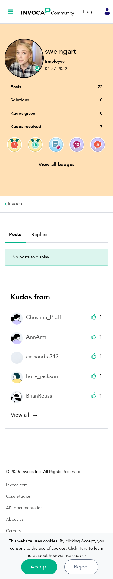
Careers (13, 531)
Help (88, 11)
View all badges (56, 164)
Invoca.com (17, 485)
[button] (39, 566)
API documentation (24, 508)
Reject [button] (81, 567)
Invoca (47, 11)
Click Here (78, 548)
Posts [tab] (15, 234)
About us (15, 519)
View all (20, 415)
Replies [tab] (39, 234)
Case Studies (18, 496)
